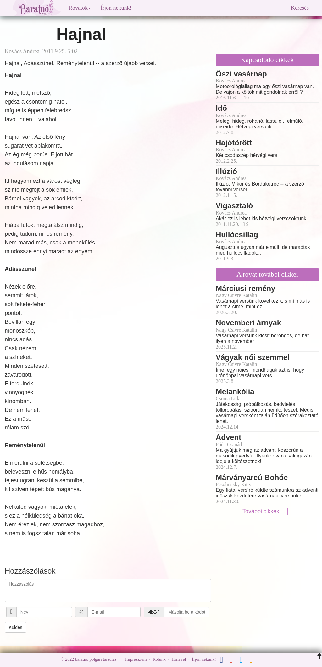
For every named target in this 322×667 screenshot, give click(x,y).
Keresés (300, 8)
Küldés (15, 627)
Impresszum (136, 659)
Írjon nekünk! (116, 8)
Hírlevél (179, 659)
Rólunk (159, 659)
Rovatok (80, 8)
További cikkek (267, 511)
